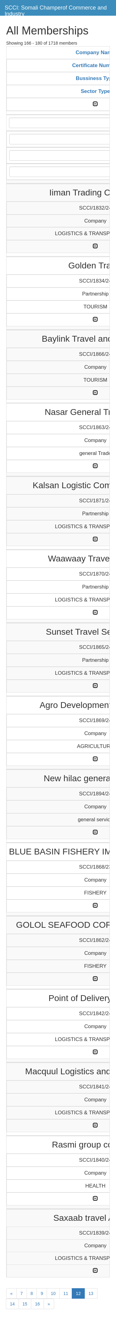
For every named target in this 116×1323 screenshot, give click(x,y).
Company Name (95, 52)
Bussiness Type (95, 78)
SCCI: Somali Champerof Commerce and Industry (56, 10)
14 (12, 1303)
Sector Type (95, 91)
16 (37, 1303)
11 (65, 1293)
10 (53, 1293)
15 (25, 1303)
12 (78, 1293)
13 (90, 1293)
